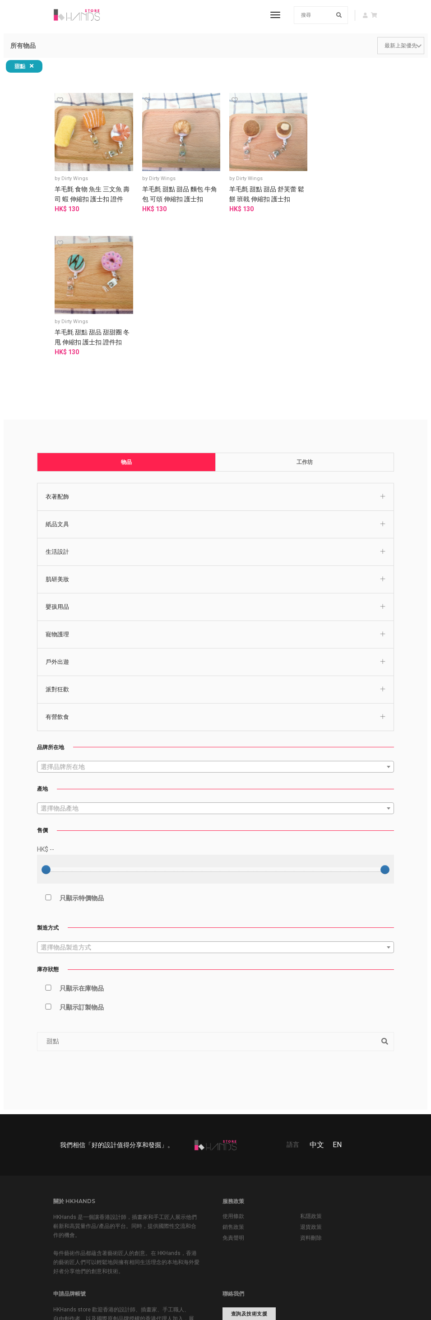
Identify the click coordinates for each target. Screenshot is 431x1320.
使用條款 (233, 1071)
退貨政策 (311, 1082)
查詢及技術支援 (249, 1168)
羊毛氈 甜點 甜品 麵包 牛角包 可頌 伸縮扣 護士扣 (173, 188)
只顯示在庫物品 (71, 841)
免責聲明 (233, 1092)
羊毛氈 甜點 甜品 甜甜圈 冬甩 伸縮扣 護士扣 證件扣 (335, 193)
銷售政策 (233, 1082)
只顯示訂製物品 (71, 860)
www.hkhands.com (249, 1212)
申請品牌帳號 (83, 1212)
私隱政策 (311, 1071)
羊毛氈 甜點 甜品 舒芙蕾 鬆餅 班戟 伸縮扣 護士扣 (253, 188)
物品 (126, 315)
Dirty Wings (78, 173)
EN (337, 998)
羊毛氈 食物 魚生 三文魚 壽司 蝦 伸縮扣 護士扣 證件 (92, 193)
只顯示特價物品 (71, 751)
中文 (317, 998)
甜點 (24, 66)
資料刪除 (311, 1092)
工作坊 (304, 315)
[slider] (46, 722)
